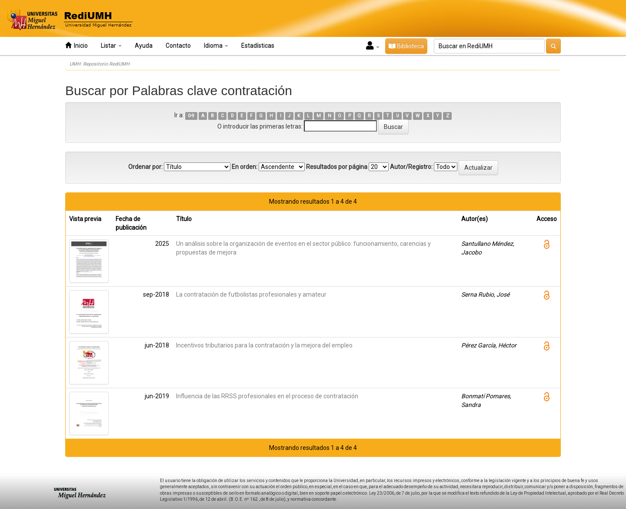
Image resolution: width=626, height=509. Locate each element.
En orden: (244, 166)
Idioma (216, 45)
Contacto (178, 45)
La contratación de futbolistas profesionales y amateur (251, 294)
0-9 (191, 116)
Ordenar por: (145, 166)
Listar (111, 45)
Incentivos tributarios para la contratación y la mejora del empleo (264, 345)
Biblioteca (406, 46)
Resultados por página (336, 166)
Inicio (76, 45)
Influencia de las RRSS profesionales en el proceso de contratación (267, 396)
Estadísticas (257, 45)
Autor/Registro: (411, 166)
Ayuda (144, 45)
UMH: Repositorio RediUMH (100, 64)
